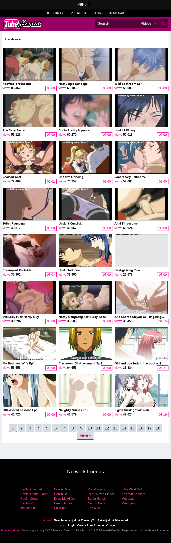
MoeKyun (128, 503)
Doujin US (61, 494)
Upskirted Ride (69, 270)
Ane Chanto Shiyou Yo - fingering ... (139, 317)
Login (98, 13)
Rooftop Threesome (17, 84)
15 (132, 428)
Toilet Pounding (14, 223)
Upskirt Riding (124, 130)
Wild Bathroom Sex (128, 84)
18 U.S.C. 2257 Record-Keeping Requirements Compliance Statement (126, 530)
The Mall (94, 508)
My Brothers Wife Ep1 (19, 363)
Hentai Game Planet (34, 494)
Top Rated (99, 520)
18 (158, 428)
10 (90, 428)
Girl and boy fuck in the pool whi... (138, 363)
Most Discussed (117, 520)
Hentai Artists (63, 503)
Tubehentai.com (10, 530)
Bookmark (56, 13)
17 (149, 428)
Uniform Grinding (71, 177)
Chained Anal (12, 177)
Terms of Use (72, 530)
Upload (117, 13)
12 (107, 428)
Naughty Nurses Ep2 (73, 410)
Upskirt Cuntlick (70, 223)
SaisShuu (60, 508)
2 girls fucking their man (131, 410)
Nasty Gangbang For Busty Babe (82, 317)
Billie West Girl (132, 489)
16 (141, 428)
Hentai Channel (31, 489)
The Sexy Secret (14, 130)
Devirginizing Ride (127, 270)
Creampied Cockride (17, 270)
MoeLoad (128, 498)
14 (124, 428)
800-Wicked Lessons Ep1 (20, 410)
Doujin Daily (62, 489)
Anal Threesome (125, 223)
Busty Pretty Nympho (74, 130)
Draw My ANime (65, 498)
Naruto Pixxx (96, 503)
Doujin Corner (30, 498)
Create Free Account (90, 525)
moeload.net (28, 508)
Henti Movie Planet (101, 494)
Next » (86, 436)
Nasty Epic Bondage (73, 84)
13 (115, 428)
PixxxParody (96, 489)
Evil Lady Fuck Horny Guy (21, 317)
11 (98, 428)
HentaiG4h (27, 503)
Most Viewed (82, 520)
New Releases (63, 520)
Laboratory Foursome (130, 177)
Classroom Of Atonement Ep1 (80, 363)
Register (78, 13)
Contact (111, 525)
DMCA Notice (53, 530)
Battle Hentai (97, 498)
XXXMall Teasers (133, 494)
